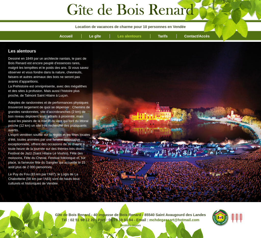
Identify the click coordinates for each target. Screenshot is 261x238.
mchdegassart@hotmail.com (174, 220)
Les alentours (129, 36)
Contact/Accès (197, 36)
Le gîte (95, 36)
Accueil (65, 36)
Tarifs (163, 36)
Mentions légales (130, 225)
